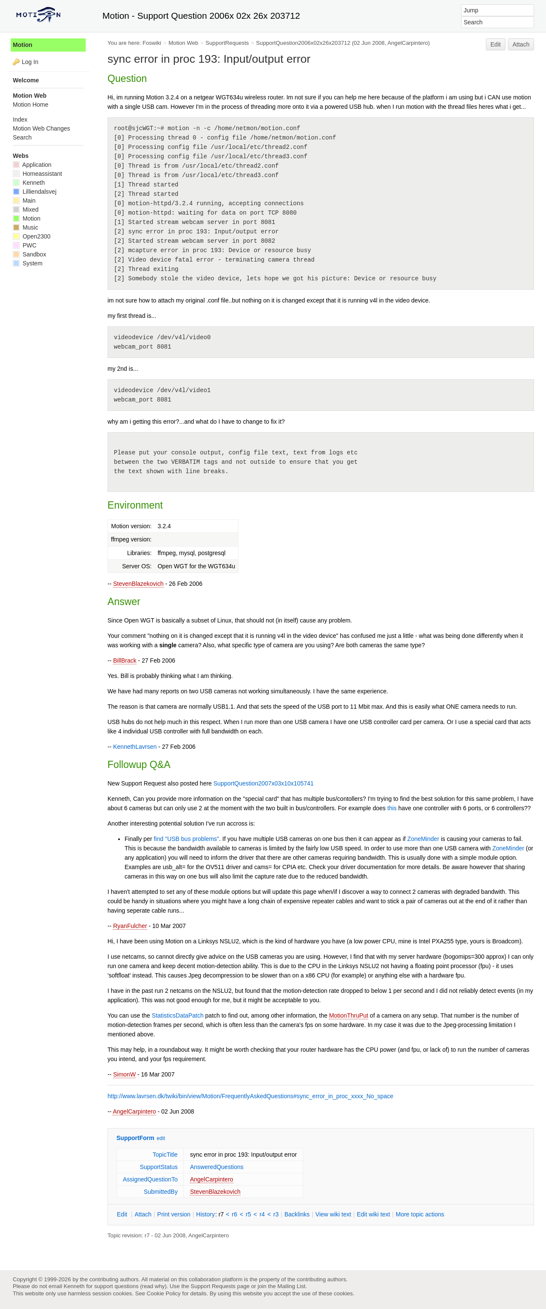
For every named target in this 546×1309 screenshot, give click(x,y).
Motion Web (183, 43)
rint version (174, 1214)
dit (123, 1214)
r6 (234, 1214)
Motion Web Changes (41, 128)
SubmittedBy (160, 1191)
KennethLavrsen (135, 746)
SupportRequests (227, 43)
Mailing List (291, 1286)
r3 (276, 1214)
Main (24, 200)
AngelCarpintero (134, 1111)
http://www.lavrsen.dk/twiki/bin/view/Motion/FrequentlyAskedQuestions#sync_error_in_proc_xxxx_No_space (250, 1096)
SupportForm (135, 1137)
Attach (521, 44)
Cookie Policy (164, 1293)
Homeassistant (37, 173)
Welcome (26, 80)
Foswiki (151, 43)
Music (25, 227)
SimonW (124, 1074)
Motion (22, 44)
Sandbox (29, 254)
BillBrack (124, 660)
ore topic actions (420, 1214)
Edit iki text (373, 1214)
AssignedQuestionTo (150, 1179)
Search (22, 137)
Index (20, 119)
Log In (30, 61)
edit (161, 1138)
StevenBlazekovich (138, 583)
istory (205, 1214)
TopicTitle (165, 1154)
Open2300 (31, 236)
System (28, 263)
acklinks (297, 1214)
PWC (25, 245)
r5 (248, 1214)
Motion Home (30, 104)
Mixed (25, 209)
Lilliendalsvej (34, 191)
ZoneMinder (423, 838)
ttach (142, 1214)
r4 (261, 1214)
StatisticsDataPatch (177, 1015)
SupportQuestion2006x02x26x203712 (303, 43)
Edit (496, 44)
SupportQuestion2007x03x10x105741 (263, 783)
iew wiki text (333, 1214)
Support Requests (213, 1286)
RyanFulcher (130, 925)
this (392, 808)
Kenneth (29, 182)
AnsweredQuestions (216, 1167)
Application (32, 164)
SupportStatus (159, 1167)
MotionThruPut (348, 1015)
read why (153, 1286)
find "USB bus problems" (186, 838)
